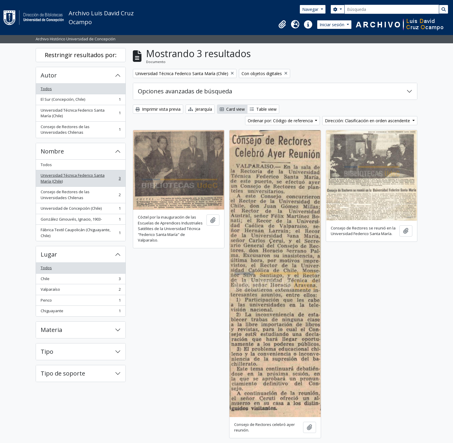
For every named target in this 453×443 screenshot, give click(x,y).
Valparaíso (80, 291)
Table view (263, 109)
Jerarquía (200, 109)
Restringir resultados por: (81, 55)
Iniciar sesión (332, 24)
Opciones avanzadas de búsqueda (185, 91)
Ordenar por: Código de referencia (281, 120)
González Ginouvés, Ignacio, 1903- (80, 220)
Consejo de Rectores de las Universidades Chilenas (80, 129)
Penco (80, 301)
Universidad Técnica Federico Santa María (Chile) (80, 113)
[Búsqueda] (391, 9)
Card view (232, 109)
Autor (49, 75)
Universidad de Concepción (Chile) (80, 210)
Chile (80, 280)
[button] (282, 24)
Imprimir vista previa (158, 109)
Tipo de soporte (63, 373)
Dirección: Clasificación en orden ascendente (368, 120)
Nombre (52, 151)
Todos (46, 88)
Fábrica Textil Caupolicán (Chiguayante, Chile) (80, 232)
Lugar (49, 254)
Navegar (311, 9)
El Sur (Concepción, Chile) (80, 101)
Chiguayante (80, 312)
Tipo (47, 352)
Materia (51, 330)
